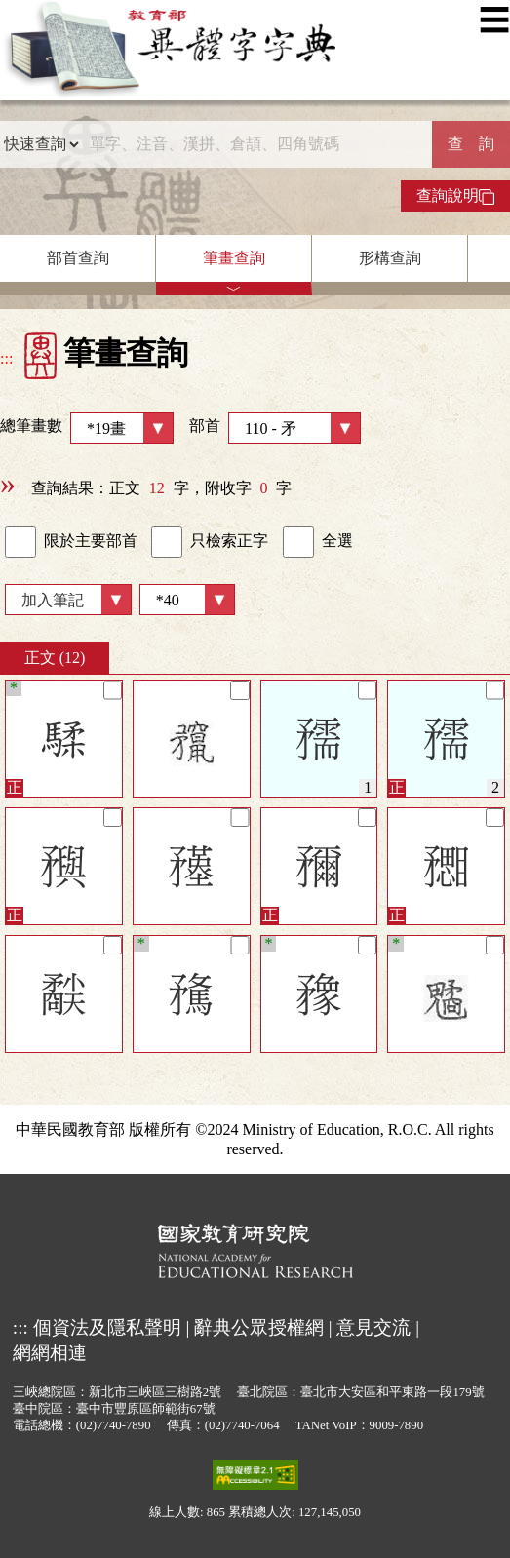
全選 (318, 542)
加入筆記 (52, 600)
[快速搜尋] (256, 144)
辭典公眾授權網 (259, 1327)
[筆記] (112, 690)
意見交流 (373, 1327)
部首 (275, 428)
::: (6, 358)
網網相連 (50, 1353)
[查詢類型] (41, 144)
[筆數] (187, 599)
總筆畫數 (87, 428)
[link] (20, 542)
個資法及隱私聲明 (107, 1327)
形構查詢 (390, 258)
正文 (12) (55, 657)
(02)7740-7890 (113, 1425)
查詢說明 (455, 196)
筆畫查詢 (234, 258)
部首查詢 (78, 258)
